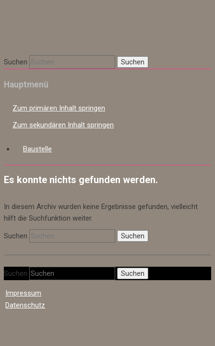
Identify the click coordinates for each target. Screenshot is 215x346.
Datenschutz (25, 314)
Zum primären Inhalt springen (58, 117)
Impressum (23, 302)
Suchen (15, 71)
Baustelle (37, 158)
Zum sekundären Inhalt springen (63, 134)
